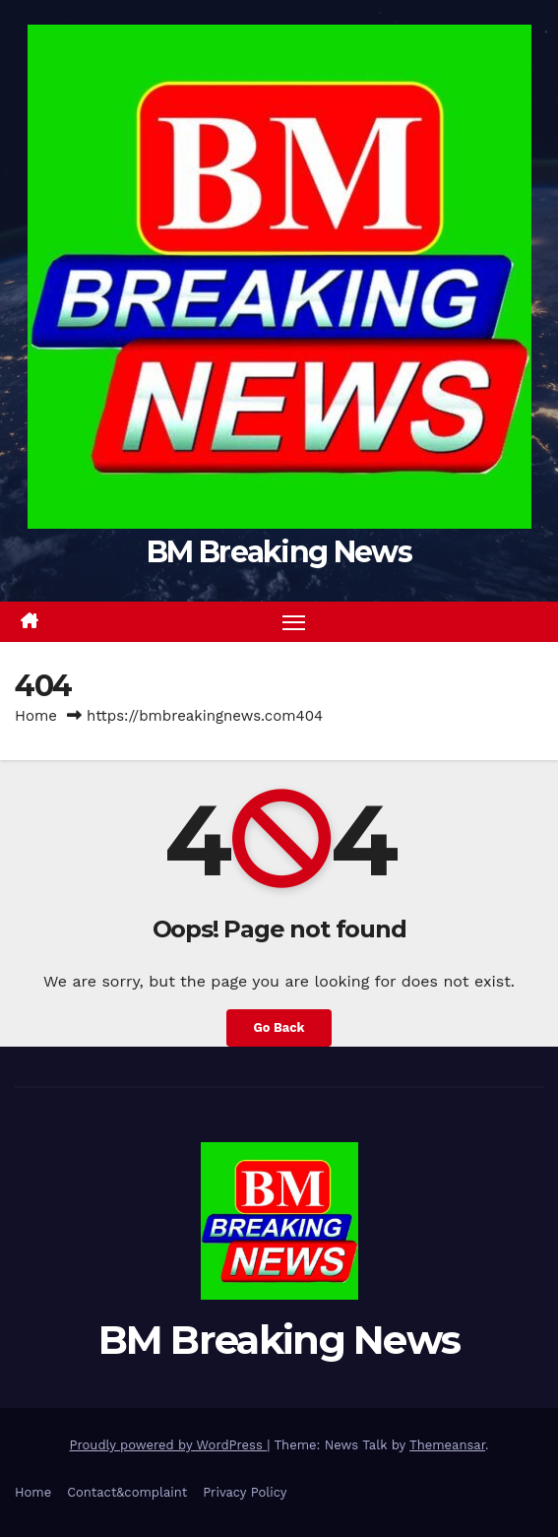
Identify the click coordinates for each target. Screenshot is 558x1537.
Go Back (279, 1027)
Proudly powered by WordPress (169, 1445)
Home (36, 716)
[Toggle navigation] (294, 622)
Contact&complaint (127, 1492)
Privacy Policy (244, 1492)
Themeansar (447, 1445)
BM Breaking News (279, 552)
